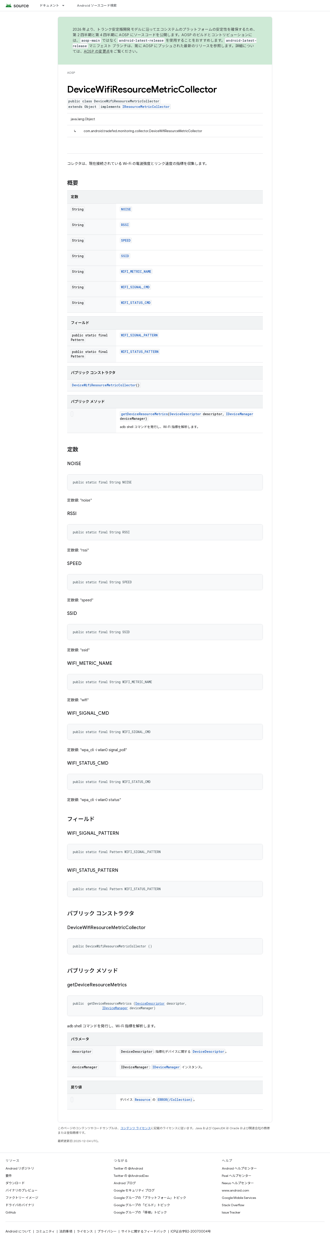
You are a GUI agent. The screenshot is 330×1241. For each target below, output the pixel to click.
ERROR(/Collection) (175, 1099)
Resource (142, 1099)
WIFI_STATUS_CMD (136, 302)
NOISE (126, 209)
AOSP (71, 73)
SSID (125, 256)
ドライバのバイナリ (20, 1205)
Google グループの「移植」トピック (140, 1212)
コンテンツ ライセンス (135, 1128)
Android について (18, 1231)
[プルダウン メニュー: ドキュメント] (65, 5)
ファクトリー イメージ (22, 1198)
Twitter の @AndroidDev (131, 1176)
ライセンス (85, 1231)
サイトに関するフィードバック (143, 1231)
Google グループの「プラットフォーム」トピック (150, 1198)
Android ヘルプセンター (239, 1168)
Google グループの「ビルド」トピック (142, 1205)
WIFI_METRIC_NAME (136, 271)
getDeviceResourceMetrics (144, 414)
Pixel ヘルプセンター (236, 1176)
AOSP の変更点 (97, 51)
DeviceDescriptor (185, 414)
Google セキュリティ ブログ (134, 1190)
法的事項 (65, 1231)
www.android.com (235, 1190)
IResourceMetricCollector (146, 106)
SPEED (126, 240)
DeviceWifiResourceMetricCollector (104, 385)
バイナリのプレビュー (22, 1190)
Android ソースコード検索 (97, 5)
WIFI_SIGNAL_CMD (135, 287)
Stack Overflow (233, 1205)
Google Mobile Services (239, 1198)
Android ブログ (125, 1183)
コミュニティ (45, 1231)
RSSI (125, 225)
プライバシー (107, 1231)
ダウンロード (15, 1183)
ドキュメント (49, 5)
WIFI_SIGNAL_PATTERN (139, 335)
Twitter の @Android (128, 1168)
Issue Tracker (231, 1212)
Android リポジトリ (20, 1168)
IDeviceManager (239, 414)
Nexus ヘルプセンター (238, 1183)
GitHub (11, 1212)
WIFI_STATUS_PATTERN (140, 351)
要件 (9, 1176)
